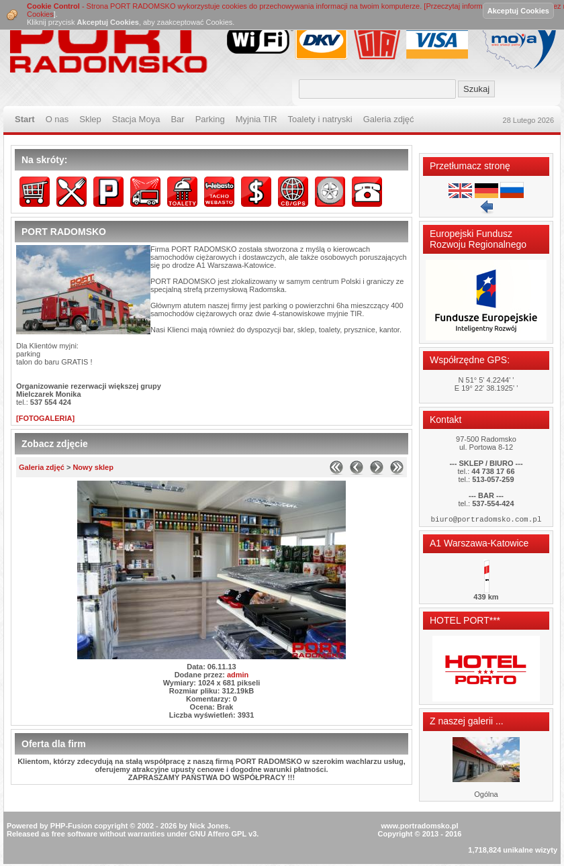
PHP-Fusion (71, 828)
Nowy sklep (93, 467)
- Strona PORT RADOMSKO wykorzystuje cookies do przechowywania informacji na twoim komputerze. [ (226, 6)
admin (237, 675)
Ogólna (486, 796)
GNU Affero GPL (217, 836)
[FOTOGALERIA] (45, 418)
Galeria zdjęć (41, 467)
